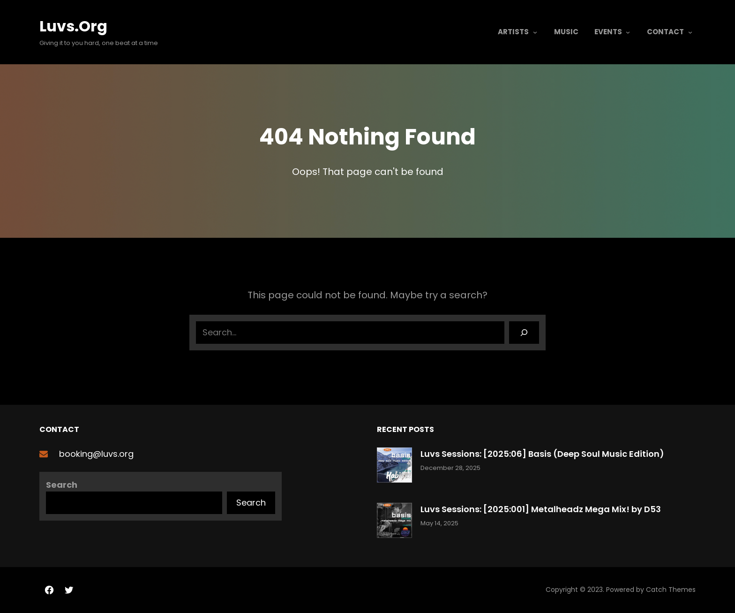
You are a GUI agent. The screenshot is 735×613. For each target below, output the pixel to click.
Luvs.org (73, 26)
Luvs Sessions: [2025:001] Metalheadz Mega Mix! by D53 (540, 509)
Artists (513, 32)
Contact (665, 32)
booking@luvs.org (96, 454)
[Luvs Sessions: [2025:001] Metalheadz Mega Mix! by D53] (394, 522)
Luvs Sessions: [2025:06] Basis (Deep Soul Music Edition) (542, 454)
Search (61, 485)
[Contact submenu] (690, 32)
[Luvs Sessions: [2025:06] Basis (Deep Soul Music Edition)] (394, 466)
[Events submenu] (628, 32)
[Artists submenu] (535, 32)
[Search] (524, 332)
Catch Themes (671, 589)
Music (566, 32)
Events (608, 32)
